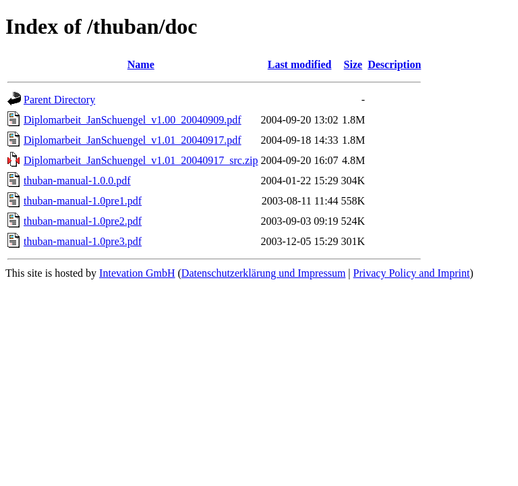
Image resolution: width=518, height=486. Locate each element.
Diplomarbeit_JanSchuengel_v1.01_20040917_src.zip (141, 160)
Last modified (300, 64)
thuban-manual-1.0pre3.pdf (83, 241)
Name (140, 64)
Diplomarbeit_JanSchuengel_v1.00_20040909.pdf (132, 120)
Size (353, 64)
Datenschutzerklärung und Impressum (263, 273)
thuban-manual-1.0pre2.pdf (83, 221)
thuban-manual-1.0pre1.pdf (83, 201)
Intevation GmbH (137, 273)
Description (394, 64)
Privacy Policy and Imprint (411, 273)
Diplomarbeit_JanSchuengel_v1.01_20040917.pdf (132, 140)
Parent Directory (59, 99)
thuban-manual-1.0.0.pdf (77, 180)
